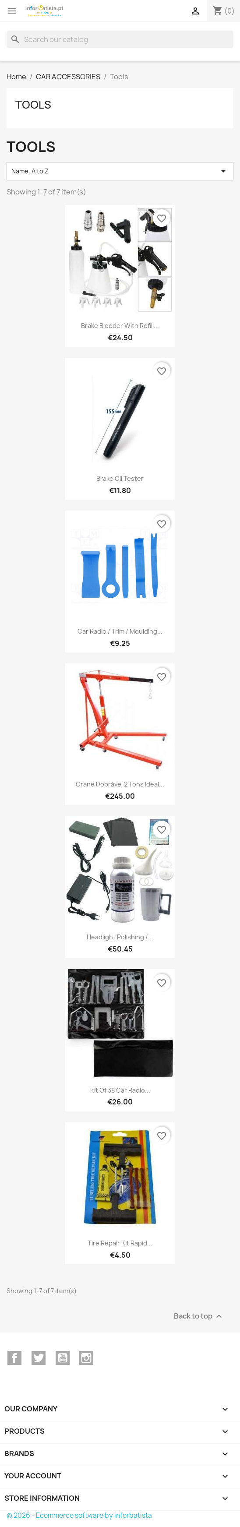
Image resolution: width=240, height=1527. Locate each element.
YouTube (63, 1358)
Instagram (86, 1358)
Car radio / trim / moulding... (120, 631)
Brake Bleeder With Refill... (120, 325)
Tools (33, 104)
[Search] (120, 39)
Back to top (199, 1316)
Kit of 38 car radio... (120, 1090)
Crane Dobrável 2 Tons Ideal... (120, 784)
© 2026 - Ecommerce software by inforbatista (79, 1515)
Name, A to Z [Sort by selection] (120, 171)
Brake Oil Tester (120, 478)
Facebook (14, 1358)
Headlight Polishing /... (120, 937)
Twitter (39, 1358)
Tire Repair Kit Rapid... (120, 1243)
